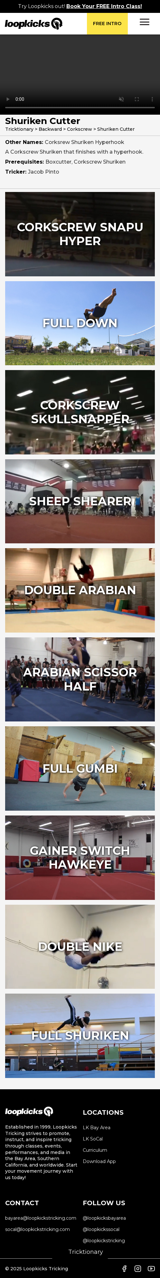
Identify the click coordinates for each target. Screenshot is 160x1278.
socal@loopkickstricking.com (37, 1229)
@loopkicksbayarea (104, 1218)
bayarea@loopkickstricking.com (40, 1218)
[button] (144, 22)
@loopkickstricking (104, 1241)
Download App (99, 1161)
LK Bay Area (96, 1127)
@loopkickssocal (101, 1229)
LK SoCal (93, 1139)
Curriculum (95, 1150)
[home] (46, 23)
